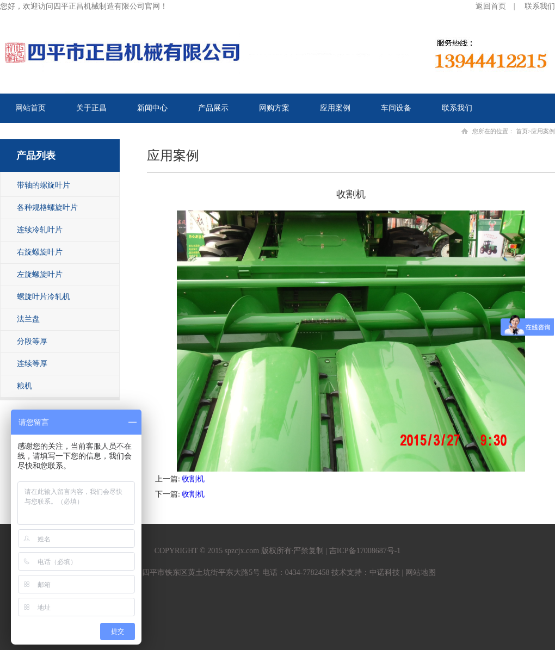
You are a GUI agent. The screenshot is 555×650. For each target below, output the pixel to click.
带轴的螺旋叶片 (43, 185)
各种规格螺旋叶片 (47, 207)
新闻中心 (152, 108)
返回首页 (491, 6)
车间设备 (396, 108)
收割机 (193, 479)
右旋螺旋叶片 (40, 252)
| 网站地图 (418, 572)
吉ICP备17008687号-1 (364, 551)
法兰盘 (28, 319)
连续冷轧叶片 (40, 230)
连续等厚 (32, 364)
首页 (522, 131)
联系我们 (540, 6)
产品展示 (213, 108)
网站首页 (30, 108)
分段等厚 (32, 341)
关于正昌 (91, 108)
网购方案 (274, 108)
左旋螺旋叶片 (40, 274)
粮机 (24, 386)
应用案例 (335, 108)
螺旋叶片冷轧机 (43, 297)
